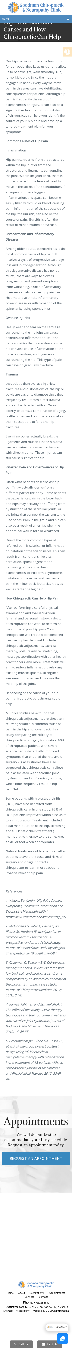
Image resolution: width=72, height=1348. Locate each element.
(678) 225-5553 (41, 1302)
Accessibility (23, 1310)
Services (29, 1296)
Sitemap (8, 1310)
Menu (5, 19)
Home (10, 1292)
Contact (43, 1296)
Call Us (21, 1344)
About (21, 1292)
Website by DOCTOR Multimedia (51, 1310)
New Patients (37, 1292)
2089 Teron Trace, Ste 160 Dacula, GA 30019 (43, 1307)
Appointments (57, 1292)
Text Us (50, 1344)
